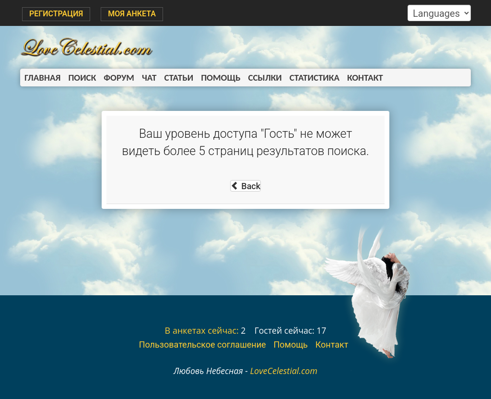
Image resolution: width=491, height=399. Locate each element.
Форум (119, 77)
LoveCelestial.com (283, 370)
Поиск (82, 77)
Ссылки (265, 77)
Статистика (314, 77)
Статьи (178, 77)
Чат (149, 77)
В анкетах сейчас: (202, 330)
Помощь (220, 77)
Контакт (365, 77)
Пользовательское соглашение (202, 344)
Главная (42, 77)
